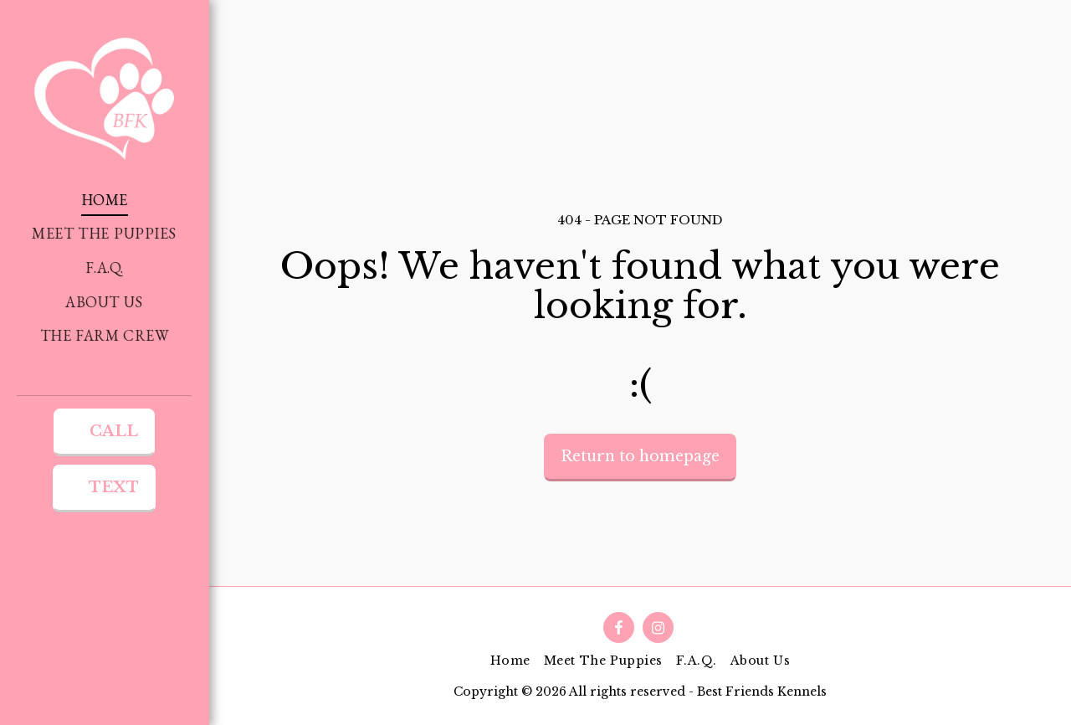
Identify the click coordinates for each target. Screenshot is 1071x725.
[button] (104, 554)
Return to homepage (640, 456)
